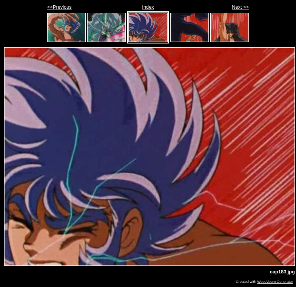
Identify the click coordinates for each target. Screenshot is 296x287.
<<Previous (59, 7)
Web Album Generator (275, 281)
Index (148, 7)
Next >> (240, 7)
